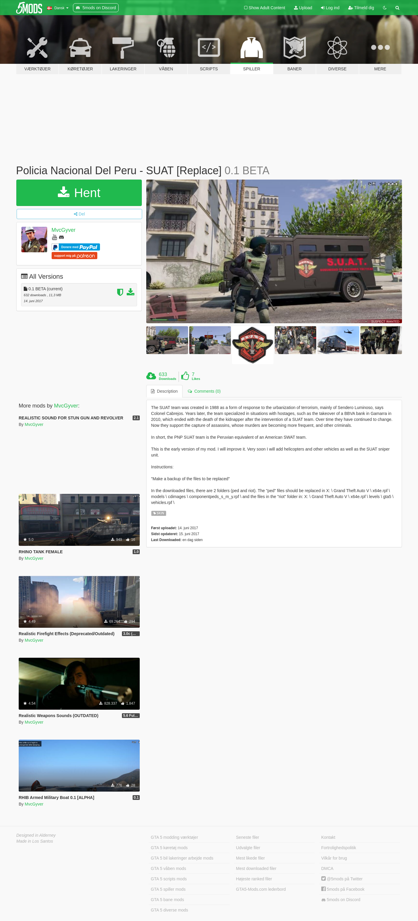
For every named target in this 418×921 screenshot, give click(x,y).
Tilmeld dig (361, 7)
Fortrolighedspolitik (338, 847)
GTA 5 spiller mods (168, 889)
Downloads (168, 379)
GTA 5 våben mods (168, 868)
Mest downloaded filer (256, 868)
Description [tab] (164, 391)
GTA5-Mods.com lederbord (261, 889)
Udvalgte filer (248, 847)
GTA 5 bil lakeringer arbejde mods (182, 858)
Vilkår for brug (334, 858)
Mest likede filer (250, 858)
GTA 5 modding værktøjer (174, 837)
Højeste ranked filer (254, 878)
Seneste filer (247, 837)
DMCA (327, 868)
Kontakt (328, 837)
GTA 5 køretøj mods (169, 847)
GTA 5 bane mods (167, 899)
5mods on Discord (340, 899)
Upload (303, 7)
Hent (79, 193)
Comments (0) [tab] (204, 391)
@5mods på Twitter (342, 879)
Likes (196, 379)
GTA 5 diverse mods (169, 910)
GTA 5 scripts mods (169, 878)
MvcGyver (64, 230)
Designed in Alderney (36, 835)
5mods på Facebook (343, 889)
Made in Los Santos (34, 841)
